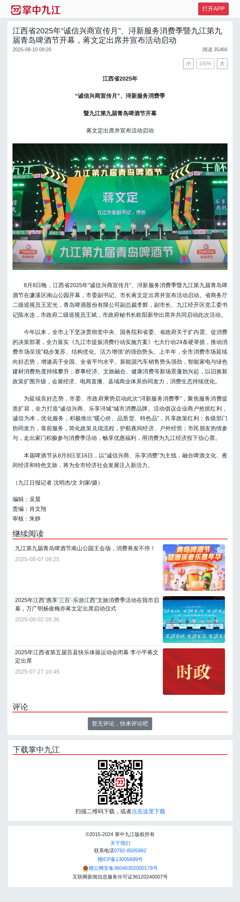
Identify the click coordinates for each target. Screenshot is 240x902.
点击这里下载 (148, 811)
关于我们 (120, 843)
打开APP (213, 9)
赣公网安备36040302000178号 (120, 868)
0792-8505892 (130, 850)
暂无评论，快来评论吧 (120, 723)
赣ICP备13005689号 (120, 859)
